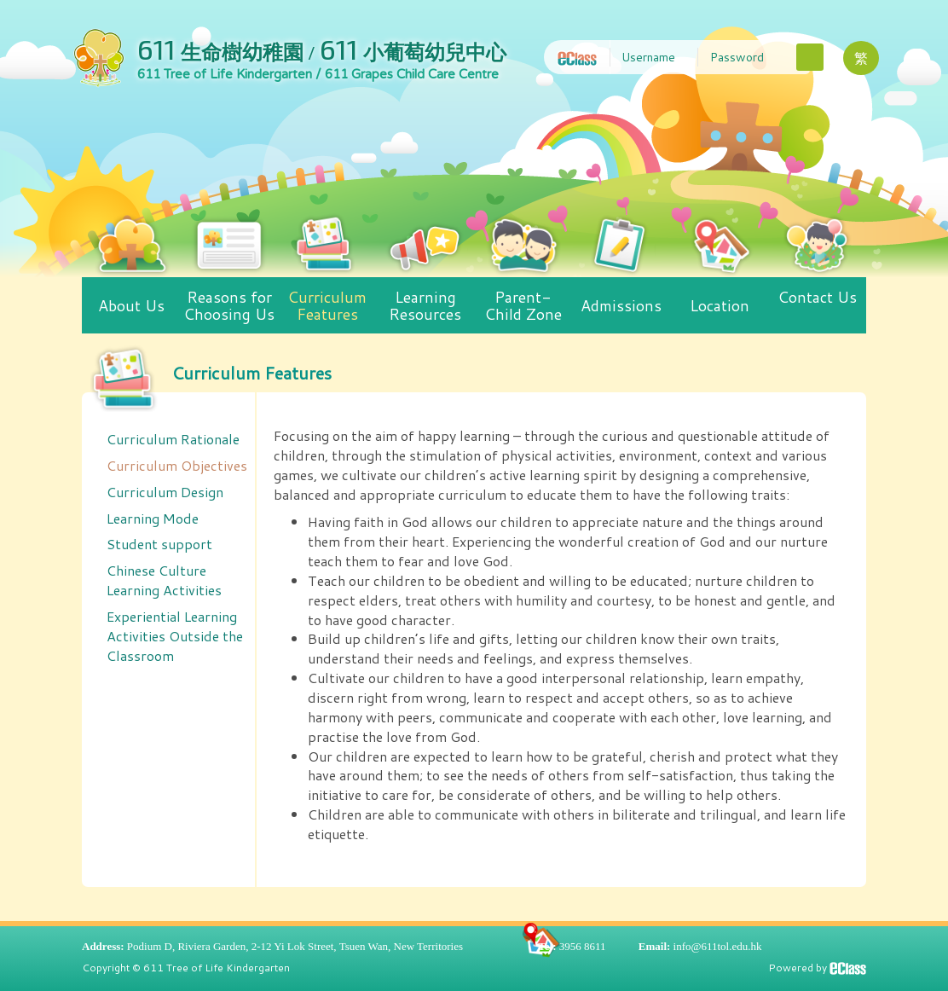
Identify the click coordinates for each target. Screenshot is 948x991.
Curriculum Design (165, 491)
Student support (159, 543)
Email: (655, 946)
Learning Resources (425, 301)
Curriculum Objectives (177, 465)
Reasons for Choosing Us (229, 301)
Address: (103, 946)
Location (719, 296)
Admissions (621, 296)
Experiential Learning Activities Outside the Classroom (175, 635)
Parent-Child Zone (523, 301)
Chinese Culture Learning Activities (164, 580)
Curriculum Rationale (173, 439)
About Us (131, 296)
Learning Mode (153, 518)
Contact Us (817, 292)
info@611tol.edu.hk (717, 946)
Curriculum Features (327, 301)
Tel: (547, 946)
